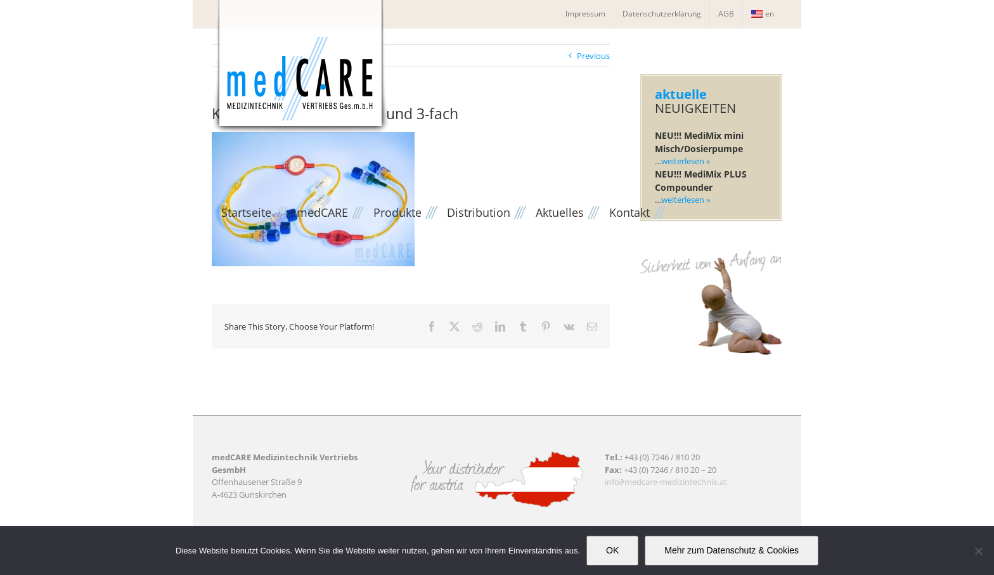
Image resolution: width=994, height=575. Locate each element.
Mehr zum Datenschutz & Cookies (731, 550)
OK (612, 550)
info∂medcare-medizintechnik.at (666, 482)
